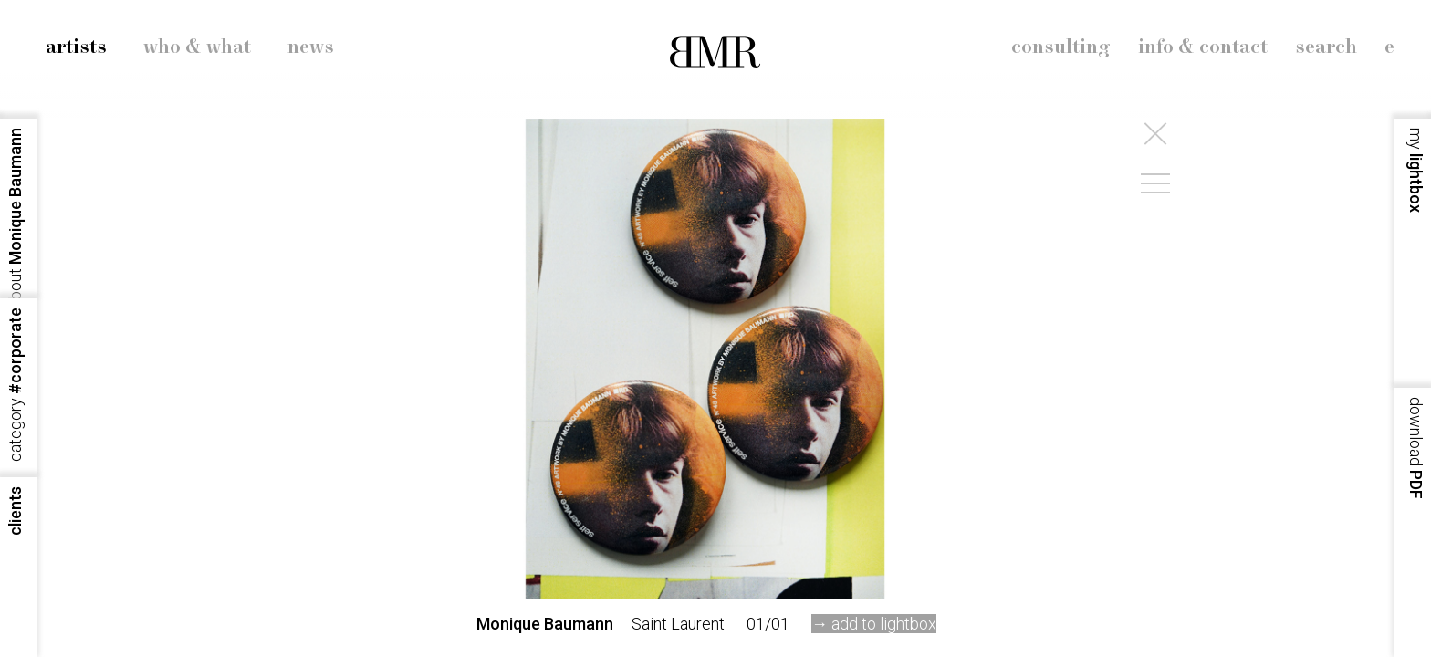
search (1326, 47)
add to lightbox (883, 623)
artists (76, 47)
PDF (1416, 448)
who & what (197, 47)
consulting (1061, 47)
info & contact (1203, 47)
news (310, 47)
